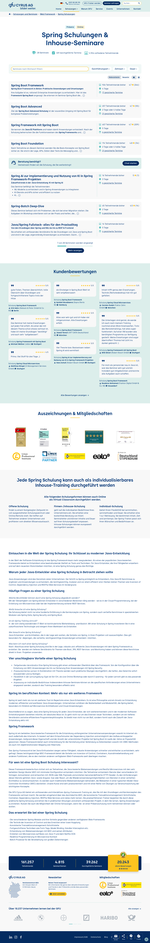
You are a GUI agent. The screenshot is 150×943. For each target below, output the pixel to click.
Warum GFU (86, 9)
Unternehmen (123, 9)
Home (58, 9)
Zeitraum (119, 69)
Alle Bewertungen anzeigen (75, 395)
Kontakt (137, 9)
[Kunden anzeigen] (134, 908)
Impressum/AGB (80, 937)
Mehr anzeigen (75, 250)
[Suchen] (131, 3)
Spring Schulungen (66, 14)
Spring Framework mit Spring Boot (34, 125)
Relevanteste (114, 77)
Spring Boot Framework (27, 85)
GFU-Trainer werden (92, 3)
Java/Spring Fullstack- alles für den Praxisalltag (44, 224)
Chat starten (131, 163)
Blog (106, 937)
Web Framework (47, 14)
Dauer (132, 69)
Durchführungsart (100, 69)
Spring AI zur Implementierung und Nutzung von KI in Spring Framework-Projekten (52, 177)
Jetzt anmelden (57, 894)
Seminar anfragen (111, 3)
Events (109, 9)
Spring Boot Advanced (27, 106)
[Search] (50, 69)
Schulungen (71, 9)
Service (99, 9)
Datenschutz (96, 937)
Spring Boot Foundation (27, 143)
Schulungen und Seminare (25, 14)
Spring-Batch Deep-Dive (27, 206)
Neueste (125, 77)
